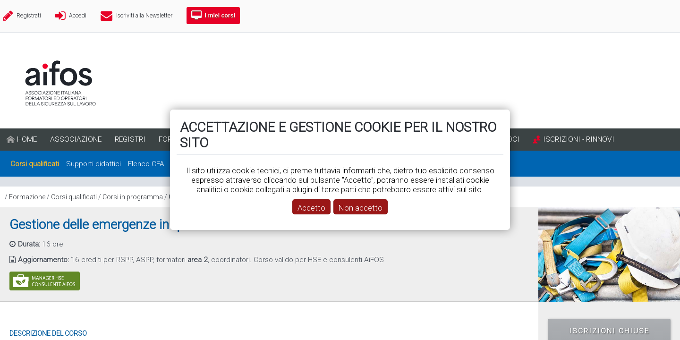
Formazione (27, 197)
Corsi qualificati (74, 197)
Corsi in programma (132, 197)
